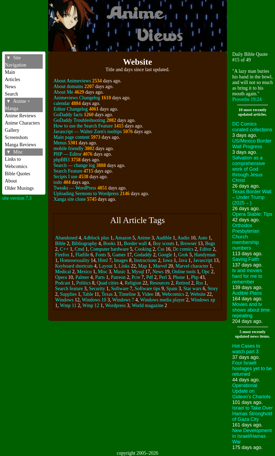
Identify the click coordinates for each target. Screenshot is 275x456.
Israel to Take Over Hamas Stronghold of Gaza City (252, 413)
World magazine (147, 305)
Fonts (100, 254)
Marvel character (191, 266)
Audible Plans (247, 293)
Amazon (123, 237)
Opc (206, 271)
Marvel (160, 266)
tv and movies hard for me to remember (247, 276)
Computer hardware (109, 249)
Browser (188, 243)
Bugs (210, 243)
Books (109, 243)
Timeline (127, 294)
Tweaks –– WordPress (74, 188)
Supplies (68, 294)
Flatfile (82, 254)
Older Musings (19, 188)
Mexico (84, 271)
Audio (183, 237)
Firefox (62, 254)
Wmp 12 (90, 305)
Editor (206, 249)
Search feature (69, 288)
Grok (183, 254)
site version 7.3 (17, 198)
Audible (164, 237)
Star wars (192, 288)
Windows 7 (123, 299)
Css (160, 249)
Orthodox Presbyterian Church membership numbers (245, 237)
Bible (60, 243)
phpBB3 (61, 159)
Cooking (143, 249)
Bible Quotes (17, 173)
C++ (64, 249)
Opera (61, 277)
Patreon (118, 277)
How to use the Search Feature (83, 126)
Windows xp (203, 299)
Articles (12, 79)
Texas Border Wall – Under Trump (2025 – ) (251, 197)
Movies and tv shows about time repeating (251, 310)
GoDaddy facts (67, 114)
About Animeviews (72, 80)
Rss (199, 283)
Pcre (136, 277)
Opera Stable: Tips (252, 214)
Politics (83, 283)
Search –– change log (74, 165)
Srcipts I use (65, 176)
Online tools (184, 271)
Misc (102, 271)
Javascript (202, 260)
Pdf (149, 277)
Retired (183, 283)
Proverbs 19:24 (247, 99)
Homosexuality (74, 260)
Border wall (135, 243)
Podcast (62, 283)
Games (119, 254)
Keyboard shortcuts (74, 266)
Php (194, 277)
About (11, 181)
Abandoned (66, 237)
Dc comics (183, 249)
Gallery (12, 130)
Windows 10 (94, 299)
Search (11, 94)
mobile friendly (68, 148)
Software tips (147, 288)
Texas (107, 294)
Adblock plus (96, 237)
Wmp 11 (68, 305)
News (10, 86)
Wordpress (115, 305)
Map (142, 266)
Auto (202, 237)
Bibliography (84, 243)
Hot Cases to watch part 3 (246, 348)
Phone (179, 277)
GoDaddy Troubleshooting (79, 120)
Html (103, 260)
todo (57, 182)
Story (213, 288)
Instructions (145, 260)
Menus (60, 142)
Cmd (79, 249)
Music (120, 271)
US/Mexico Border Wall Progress (252, 143)
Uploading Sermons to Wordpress (86, 193)
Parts (100, 277)
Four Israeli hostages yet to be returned (252, 368)
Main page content (71, 137)
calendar (61, 103)
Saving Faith (245, 259)
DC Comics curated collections (252, 126)
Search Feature (67, 171)
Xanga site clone (69, 199)
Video (147, 294)
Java (183, 260)
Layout (106, 266)
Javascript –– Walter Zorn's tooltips (87, 131)
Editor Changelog (70, 109)
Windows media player (162, 299)
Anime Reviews (20, 115)
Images (121, 260)
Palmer (82, 277)
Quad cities (107, 283)
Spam (171, 288)
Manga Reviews (20, 144)
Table (88, 294)
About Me (63, 92)
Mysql (138, 271)
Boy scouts (163, 243)
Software (120, 288)
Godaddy (143, 254)
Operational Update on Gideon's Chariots (251, 391)
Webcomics (173, 294)
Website (198, 294)
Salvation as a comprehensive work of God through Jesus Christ (248, 169)
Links (124, 266)
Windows (64, 299)
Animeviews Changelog (76, 97)
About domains (68, 86)
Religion (133, 283)
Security (97, 288)
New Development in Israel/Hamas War (252, 436)
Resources (160, 283)
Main (10, 72)
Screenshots (16, 137)
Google (165, 254)
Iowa (167, 260)
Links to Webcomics (16, 162)
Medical (63, 271)
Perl (163, 277)
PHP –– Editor (67, 154)
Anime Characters (22, 123)
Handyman (204, 254)
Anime (143, 237)
